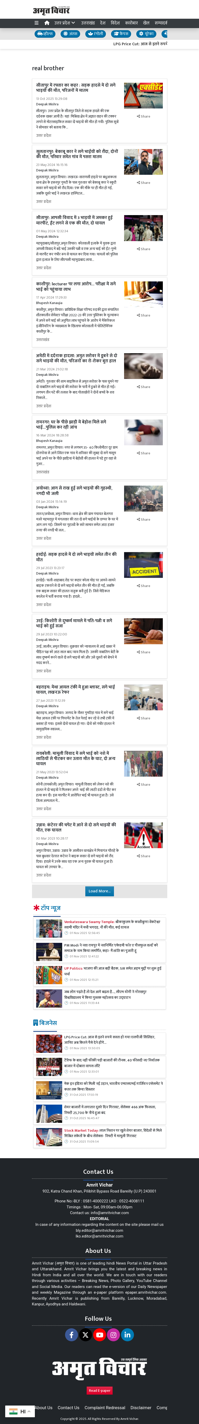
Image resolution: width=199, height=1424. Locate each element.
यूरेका (146, 33)
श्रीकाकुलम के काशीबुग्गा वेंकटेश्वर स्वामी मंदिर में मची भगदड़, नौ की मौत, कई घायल (112, 925)
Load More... (100, 891)
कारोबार (131, 23)
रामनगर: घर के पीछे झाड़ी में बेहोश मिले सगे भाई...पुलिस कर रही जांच (71, 424)
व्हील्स (45, 33)
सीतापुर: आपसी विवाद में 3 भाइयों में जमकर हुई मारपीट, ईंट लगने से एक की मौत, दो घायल (74, 220)
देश (103, 23)
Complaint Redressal (105, 1407)
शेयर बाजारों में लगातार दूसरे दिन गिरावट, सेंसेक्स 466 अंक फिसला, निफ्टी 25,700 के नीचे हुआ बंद (110, 1110)
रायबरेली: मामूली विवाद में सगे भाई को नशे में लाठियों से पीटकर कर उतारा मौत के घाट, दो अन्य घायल (75, 759)
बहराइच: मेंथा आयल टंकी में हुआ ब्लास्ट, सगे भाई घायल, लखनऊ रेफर (75, 690)
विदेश (115, 23)
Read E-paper (99, 1391)
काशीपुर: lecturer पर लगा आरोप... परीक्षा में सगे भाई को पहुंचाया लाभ (76, 286)
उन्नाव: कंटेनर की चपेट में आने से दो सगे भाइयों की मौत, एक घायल (76, 827)
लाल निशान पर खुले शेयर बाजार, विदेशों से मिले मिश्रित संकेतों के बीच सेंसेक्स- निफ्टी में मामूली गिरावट (113, 1133)
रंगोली (95, 33)
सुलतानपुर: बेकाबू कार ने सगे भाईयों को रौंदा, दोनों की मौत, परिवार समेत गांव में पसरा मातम (77, 154)
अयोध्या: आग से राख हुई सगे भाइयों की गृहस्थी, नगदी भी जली (74, 491)
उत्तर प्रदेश (43, 136)
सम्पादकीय (163, 23)
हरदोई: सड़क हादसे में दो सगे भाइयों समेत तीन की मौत (76, 557)
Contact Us (68, 1407)
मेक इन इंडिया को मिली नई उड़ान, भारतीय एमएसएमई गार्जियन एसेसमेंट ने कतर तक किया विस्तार (113, 1086)
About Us (44, 1407)
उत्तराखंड (88, 23)
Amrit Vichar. (129, 1419)
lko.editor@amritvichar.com (100, 1236)
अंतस (70, 33)
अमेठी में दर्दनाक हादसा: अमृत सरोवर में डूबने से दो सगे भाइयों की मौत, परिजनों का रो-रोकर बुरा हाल (76, 358)
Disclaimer (141, 1407)
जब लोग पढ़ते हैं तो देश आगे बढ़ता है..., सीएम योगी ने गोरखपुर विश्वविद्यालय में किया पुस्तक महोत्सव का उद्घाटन (105, 995)
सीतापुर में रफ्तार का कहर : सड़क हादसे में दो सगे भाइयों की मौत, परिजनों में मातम (75, 88)
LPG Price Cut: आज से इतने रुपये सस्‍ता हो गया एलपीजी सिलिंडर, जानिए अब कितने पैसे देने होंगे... (109, 1040)
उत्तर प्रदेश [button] (65, 23)
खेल (146, 23)
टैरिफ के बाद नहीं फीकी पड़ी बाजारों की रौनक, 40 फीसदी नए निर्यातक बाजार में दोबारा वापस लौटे (112, 1063)
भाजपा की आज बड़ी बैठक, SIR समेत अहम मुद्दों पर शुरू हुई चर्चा (112, 971)
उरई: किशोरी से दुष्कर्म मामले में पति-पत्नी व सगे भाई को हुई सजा (74, 623)
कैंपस (121, 33)
